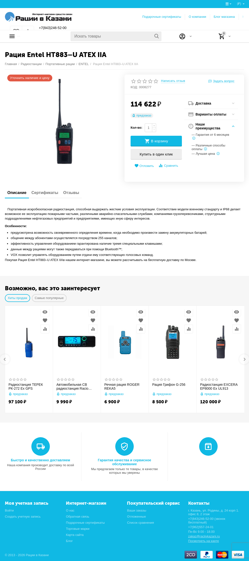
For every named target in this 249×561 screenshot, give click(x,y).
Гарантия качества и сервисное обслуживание (124, 462)
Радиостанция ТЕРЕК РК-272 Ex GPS (26, 387)
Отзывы (83, 193)
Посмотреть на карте (203, 541)
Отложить (144, 166)
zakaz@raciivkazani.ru (204, 536)
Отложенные (136, 516)
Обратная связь (77, 516)
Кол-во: (136, 127)
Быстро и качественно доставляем (40, 460)
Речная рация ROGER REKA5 (122, 387)
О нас (70, 510)
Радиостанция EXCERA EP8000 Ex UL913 (218, 387)
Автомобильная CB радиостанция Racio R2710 (72, 387)
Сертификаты (51, 193)
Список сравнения (140, 522)
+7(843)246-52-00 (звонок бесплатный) (206, 520)
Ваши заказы (136, 510)
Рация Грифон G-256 (168, 385)
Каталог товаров (35, 36)
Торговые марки (77, 529)
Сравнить (168, 165)
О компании (197, 17)
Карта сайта (75, 535)
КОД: (134, 87)
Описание (19, 193)
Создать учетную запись (23, 516)
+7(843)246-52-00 (56, 28)
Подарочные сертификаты (161, 17)
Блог (69, 541)
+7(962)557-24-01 (201, 527)
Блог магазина (224, 17)
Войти (9, 510)
